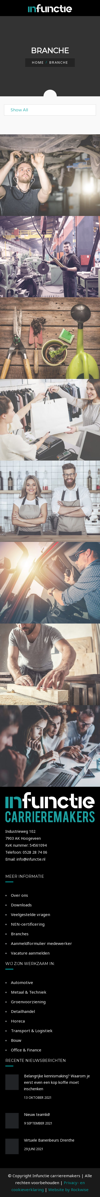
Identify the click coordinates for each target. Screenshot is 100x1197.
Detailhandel (23, 1011)
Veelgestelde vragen (30, 914)
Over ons (19, 895)
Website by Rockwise (68, 1189)
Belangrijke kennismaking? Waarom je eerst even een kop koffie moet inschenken (57, 1082)
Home (38, 62)
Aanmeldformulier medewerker (41, 943)
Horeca (18, 1021)
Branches (20, 933)
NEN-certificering (28, 924)
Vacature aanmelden (30, 953)
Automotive (22, 982)
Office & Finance (26, 1049)
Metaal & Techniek (28, 992)
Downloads (21, 904)
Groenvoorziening (28, 1001)
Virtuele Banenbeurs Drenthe (49, 1140)
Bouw (16, 1040)
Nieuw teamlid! (37, 1114)
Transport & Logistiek (32, 1030)
